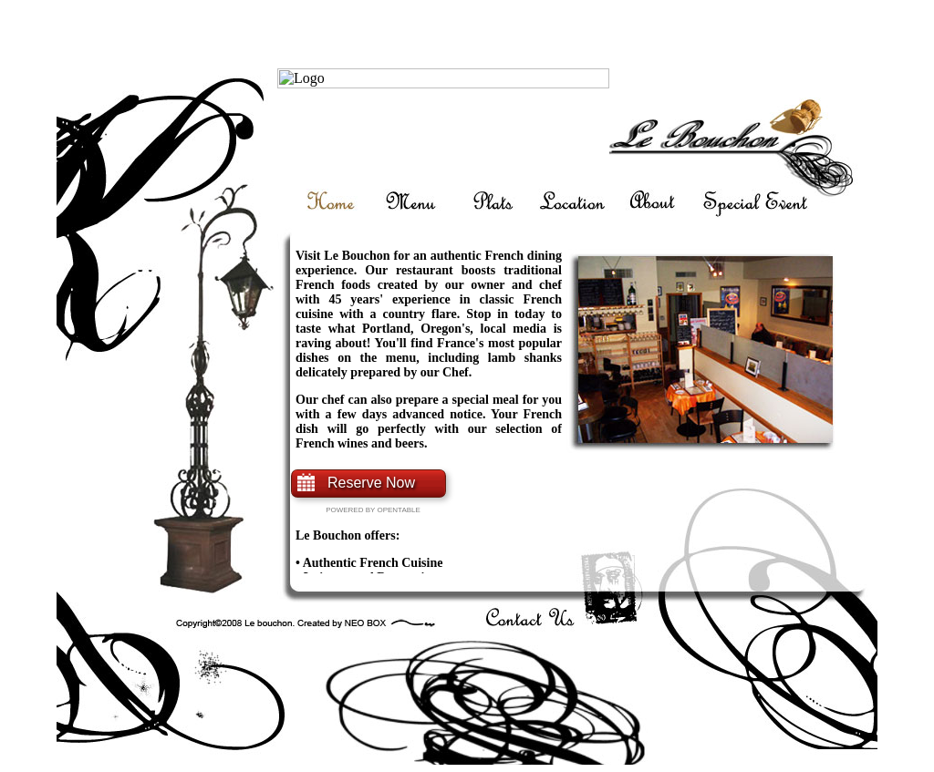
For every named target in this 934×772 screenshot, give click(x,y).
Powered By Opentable (373, 510)
